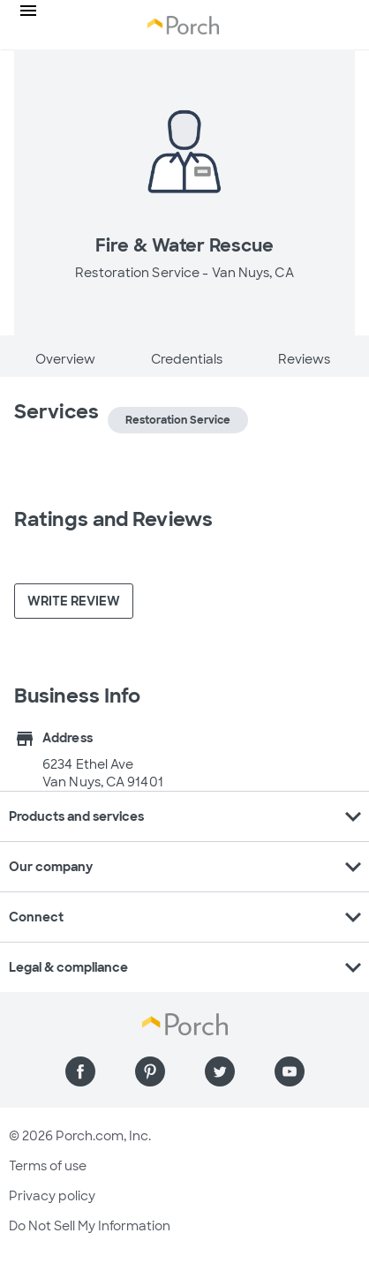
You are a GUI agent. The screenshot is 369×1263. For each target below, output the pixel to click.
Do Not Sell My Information (89, 1226)
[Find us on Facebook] (80, 1071)
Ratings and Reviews (113, 519)
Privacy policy (52, 1196)
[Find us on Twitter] (220, 1071)
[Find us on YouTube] (290, 1071)
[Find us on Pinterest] (150, 1071)
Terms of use (48, 1166)
